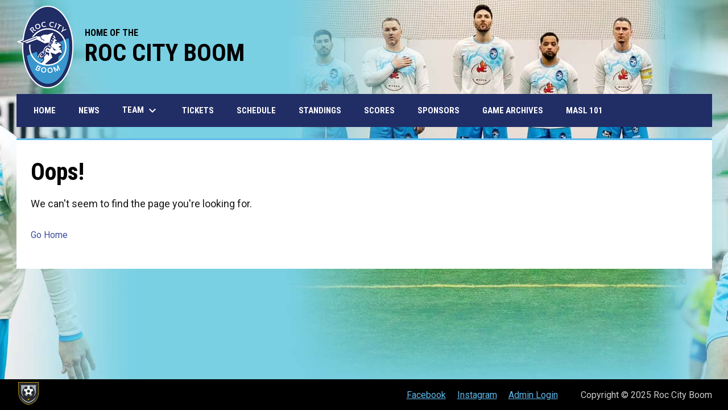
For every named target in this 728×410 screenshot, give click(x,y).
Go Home (49, 234)
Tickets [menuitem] (198, 110)
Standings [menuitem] (320, 110)
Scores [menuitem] (379, 110)
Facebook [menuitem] (426, 395)
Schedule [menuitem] (256, 110)
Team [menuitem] (140, 110)
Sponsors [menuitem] (438, 110)
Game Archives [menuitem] (512, 110)
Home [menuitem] (45, 110)
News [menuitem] (89, 110)
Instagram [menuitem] (477, 395)
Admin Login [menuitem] (533, 395)
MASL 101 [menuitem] (584, 110)
